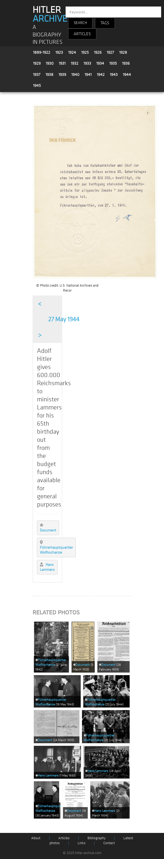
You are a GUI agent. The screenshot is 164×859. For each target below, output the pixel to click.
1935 (113, 63)
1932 (74, 63)
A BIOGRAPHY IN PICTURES (47, 35)
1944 (127, 74)
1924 (72, 52)
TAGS (104, 23)
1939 (62, 74)
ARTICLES (82, 34)
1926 (98, 52)
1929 (37, 63)
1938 (49, 74)
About (35, 838)
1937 (36, 74)
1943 (114, 74)
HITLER (50, 14)
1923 (59, 52)
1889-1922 (41, 52)
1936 (126, 63)
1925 (85, 52)
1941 (88, 74)
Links (81, 842)
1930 (50, 63)
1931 (62, 63)
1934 (100, 63)
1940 (75, 74)
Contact (109, 842)
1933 (87, 63)
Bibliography (96, 838)
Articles (64, 838)
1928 (123, 52)
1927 (110, 52)
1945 (37, 85)
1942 (101, 74)
